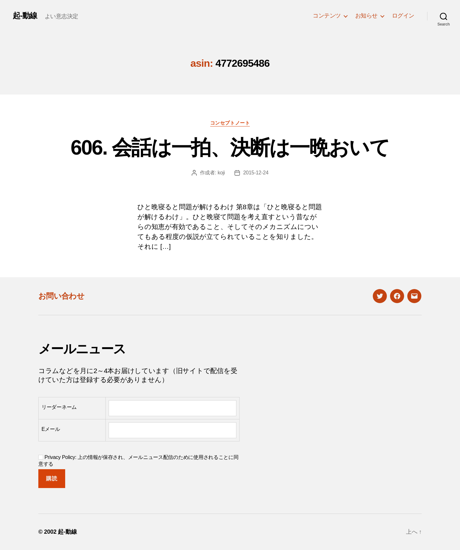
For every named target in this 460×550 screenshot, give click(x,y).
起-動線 (25, 15)
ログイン (403, 15)
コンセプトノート (230, 123)
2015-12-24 (255, 172)
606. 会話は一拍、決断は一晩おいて (230, 147)
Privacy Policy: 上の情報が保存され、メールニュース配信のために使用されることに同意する (138, 461)
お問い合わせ (61, 296)
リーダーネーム (59, 407)
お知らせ (366, 15)
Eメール (51, 429)
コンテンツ (327, 15)
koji (221, 172)
